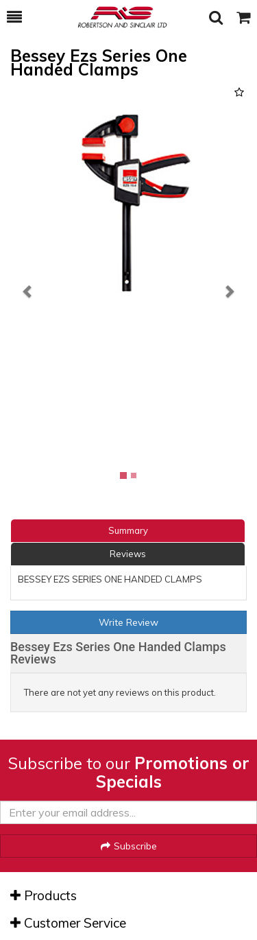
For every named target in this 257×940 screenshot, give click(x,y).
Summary (128, 530)
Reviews (128, 553)
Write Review (128, 622)
